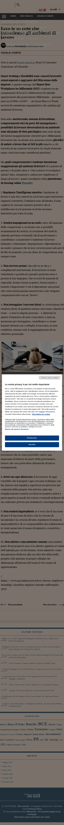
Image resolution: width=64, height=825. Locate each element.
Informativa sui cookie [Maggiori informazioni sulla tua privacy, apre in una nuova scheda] (41, 414)
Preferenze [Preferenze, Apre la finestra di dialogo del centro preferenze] (32, 438)
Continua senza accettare (50, 378)
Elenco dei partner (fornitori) (17, 429)
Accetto (32, 444)
